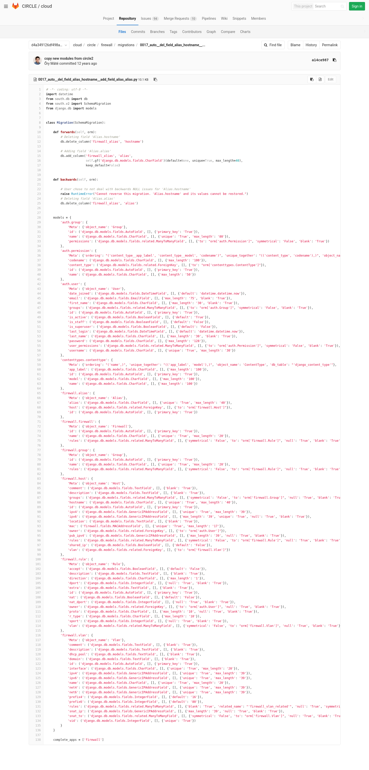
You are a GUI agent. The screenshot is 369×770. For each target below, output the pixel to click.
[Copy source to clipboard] (312, 79)
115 (36, 630)
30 (36, 227)
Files (122, 32)
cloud (46, 6)
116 (36, 635)
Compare (228, 32)
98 (36, 550)
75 (36, 440)
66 (36, 398)
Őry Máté (51, 63)
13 (36, 146)
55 (36, 346)
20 (36, 179)
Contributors (192, 32)
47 (36, 308)
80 (36, 464)
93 (36, 526)
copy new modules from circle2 (68, 58)
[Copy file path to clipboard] (155, 79)
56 (36, 350)
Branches (157, 32)
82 (36, 474)
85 (36, 488)
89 (36, 507)
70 (36, 417)
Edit (330, 79)
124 (36, 673)
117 (36, 640)
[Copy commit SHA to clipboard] (334, 59)
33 (36, 241)
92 (36, 521)
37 (36, 260)
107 (36, 592)
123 (36, 668)
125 (36, 678)
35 (36, 251)
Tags (173, 32)
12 (36, 141)
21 (36, 184)
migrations (126, 45)
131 (36, 706)
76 (36, 445)
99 (36, 554)
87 (36, 497)
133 (36, 716)
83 (36, 478)
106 (36, 588)
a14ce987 (320, 60)
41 (36, 279)
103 (36, 573)
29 (36, 222)
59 (36, 365)
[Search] (330, 6)
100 (36, 559)
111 (36, 611)
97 (36, 545)
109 (36, 602)
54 (36, 341)
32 (36, 236)
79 (36, 459)
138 (36, 740)
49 (36, 317)
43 (36, 289)
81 (36, 469)
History (311, 45)
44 (36, 293)
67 (36, 402)
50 (36, 322)
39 (36, 270)
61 (36, 374)
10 (36, 132)
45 (36, 298)
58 (36, 360)
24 (36, 198)
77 (36, 450)
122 (36, 664)
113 (36, 621)
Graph (211, 32)
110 (36, 607)
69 (36, 412)
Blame (295, 45)
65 (36, 393)
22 (36, 189)
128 (36, 692)
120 (36, 654)
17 (36, 165)
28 (36, 217)
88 (36, 502)
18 (36, 170)
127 (36, 687)
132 (36, 711)
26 (36, 208)
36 (36, 255)
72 (36, 426)
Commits (138, 32)
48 (36, 312)
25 (36, 203)
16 (36, 160)
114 (36, 626)
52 (36, 331)
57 (36, 355)
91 (36, 516)
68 (36, 407)
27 (36, 213)
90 (36, 512)
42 (36, 284)
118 (36, 645)
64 (36, 388)
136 (36, 730)
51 (36, 327)
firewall (106, 45)
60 (36, 369)
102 (36, 569)
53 (36, 336)
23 (36, 194)
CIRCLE (29, 6)
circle (91, 45)
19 (36, 175)
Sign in (357, 6)
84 (36, 483)
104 (36, 578)
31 (36, 232)
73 (36, 431)
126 (36, 683)
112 (36, 616)
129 (36, 697)
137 (36, 735)
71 (36, 421)
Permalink (330, 45)
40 (36, 274)
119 (36, 649)
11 (36, 137)
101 (36, 564)
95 (36, 535)
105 (36, 583)
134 (36, 721)
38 (36, 265)
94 (36, 531)
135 (36, 725)
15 (36, 156)
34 (36, 246)
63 (36, 383)
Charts (245, 32)
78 (36, 455)
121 (36, 659)
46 (36, 303)
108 (36, 597)
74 (36, 436)
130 (36, 702)
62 (36, 379)
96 (36, 540)
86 (36, 493)
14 (36, 151)
